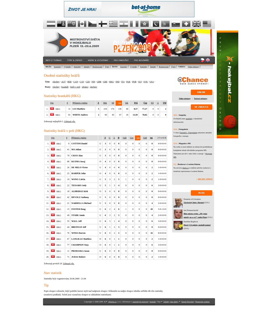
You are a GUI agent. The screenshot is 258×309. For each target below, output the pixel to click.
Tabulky (86, 67)
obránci (85, 87)
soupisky (189, 118)
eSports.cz (112, 302)
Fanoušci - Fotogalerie (188, 133)
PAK (128, 81)
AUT (63, 81)
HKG (111, 81)
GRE (105, 81)
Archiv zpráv (205, 179)
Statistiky (77, 67)
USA (152, 81)
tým (52, 103)
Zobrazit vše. (69, 121)
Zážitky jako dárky (170, 302)
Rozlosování (97, 67)
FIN (93, 81)
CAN (75, 81)
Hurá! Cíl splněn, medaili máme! (197, 225)
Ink (126, 103)
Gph (124, 138)
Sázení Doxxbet (187, 302)
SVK (146, 81)
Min (105, 103)
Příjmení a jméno (80, 103)
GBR (99, 81)
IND (117, 81)
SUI (140, 81)
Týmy (107, 67)
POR (134, 81)
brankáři (64, 87)
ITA (123, 81)
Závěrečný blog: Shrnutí (194, 202)
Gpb (145, 138)
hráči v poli (75, 87)
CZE (88, 81)
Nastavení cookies (202, 302)
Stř (113, 103)
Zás (119, 103)
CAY (82, 81)
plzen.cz (185, 168)
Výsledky (67, 67)
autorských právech (140, 302)
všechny (55, 81)
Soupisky (57, 67)
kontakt (153, 302)
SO (152, 103)
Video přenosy (193, 67)
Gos (131, 138)
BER (69, 81)
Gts (138, 138)
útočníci (93, 87)
